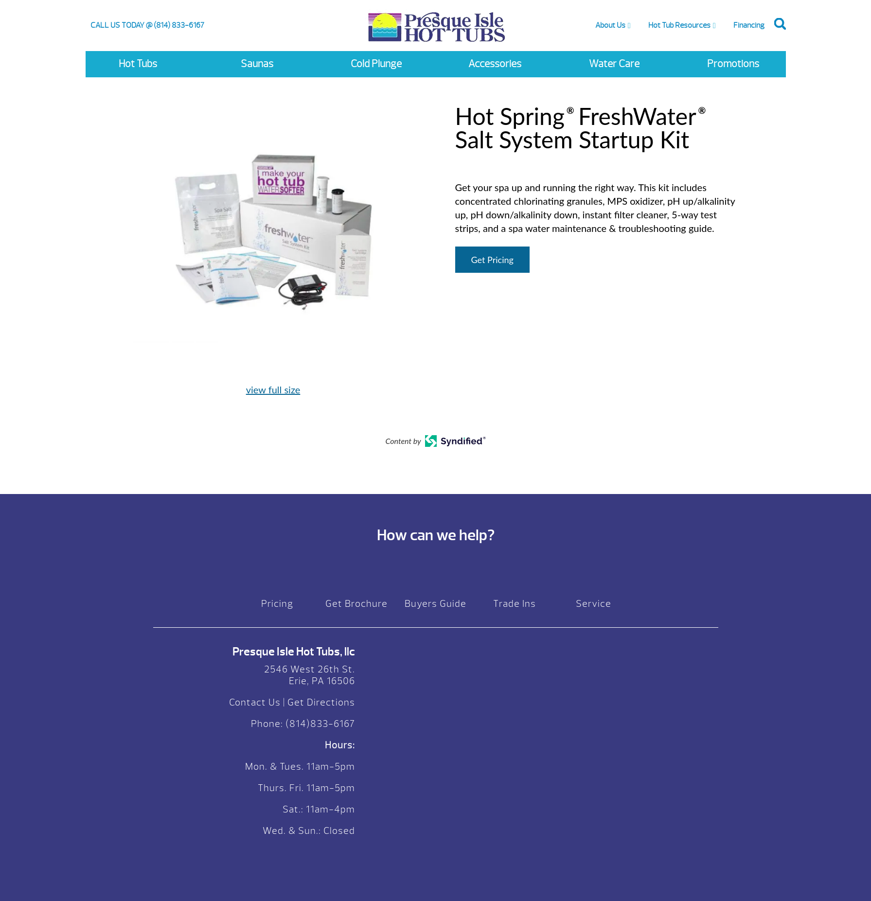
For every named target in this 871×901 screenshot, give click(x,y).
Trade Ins (514, 604)
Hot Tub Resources (679, 25)
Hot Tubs (138, 64)
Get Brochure (356, 604)
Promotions (733, 64)
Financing (748, 25)
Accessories (494, 64)
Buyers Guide (435, 604)
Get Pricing (492, 259)
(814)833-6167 (319, 724)
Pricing (277, 604)
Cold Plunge (376, 64)
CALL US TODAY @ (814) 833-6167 (147, 25)
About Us (610, 25)
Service (593, 604)
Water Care (614, 64)
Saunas (257, 64)
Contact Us (255, 702)
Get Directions (321, 702)
